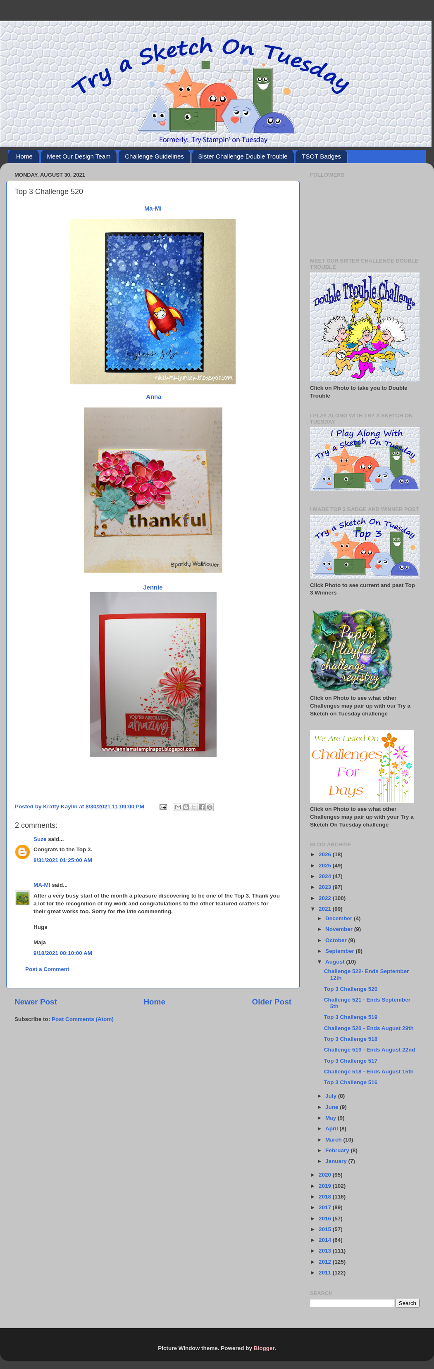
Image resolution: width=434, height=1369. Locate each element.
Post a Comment (47, 969)
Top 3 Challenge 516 (351, 1082)
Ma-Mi (153, 208)
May (331, 1118)
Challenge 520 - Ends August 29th (369, 1028)
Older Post (271, 1001)
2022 (326, 898)
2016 (326, 1218)
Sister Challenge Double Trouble (243, 156)
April (332, 1128)
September (340, 951)
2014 (326, 1240)
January (336, 1161)
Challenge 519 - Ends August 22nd (369, 1050)
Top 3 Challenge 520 (351, 989)
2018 (326, 1197)
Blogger (264, 1348)
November (339, 929)
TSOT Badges (321, 156)
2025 (326, 865)
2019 (326, 1186)
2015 (326, 1229)
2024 (326, 876)
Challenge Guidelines (154, 156)
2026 (326, 854)
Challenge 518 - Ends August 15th (369, 1071)
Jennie (152, 587)
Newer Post (35, 1001)
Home (24, 156)
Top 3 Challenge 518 (351, 1039)
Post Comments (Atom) (83, 1019)
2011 (326, 1273)
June (332, 1107)
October (336, 940)
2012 (326, 1262)
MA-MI (41, 885)
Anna (153, 396)
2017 (326, 1207)
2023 (326, 887)
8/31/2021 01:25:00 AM (62, 860)
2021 (326, 909)
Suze (40, 839)
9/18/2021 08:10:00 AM (62, 953)
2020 (326, 1175)
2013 (326, 1251)
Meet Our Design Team (79, 156)
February (338, 1150)
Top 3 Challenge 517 (351, 1061)
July (331, 1096)
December (339, 918)
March (334, 1140)
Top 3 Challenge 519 (351, 1017)
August (335, 962)
